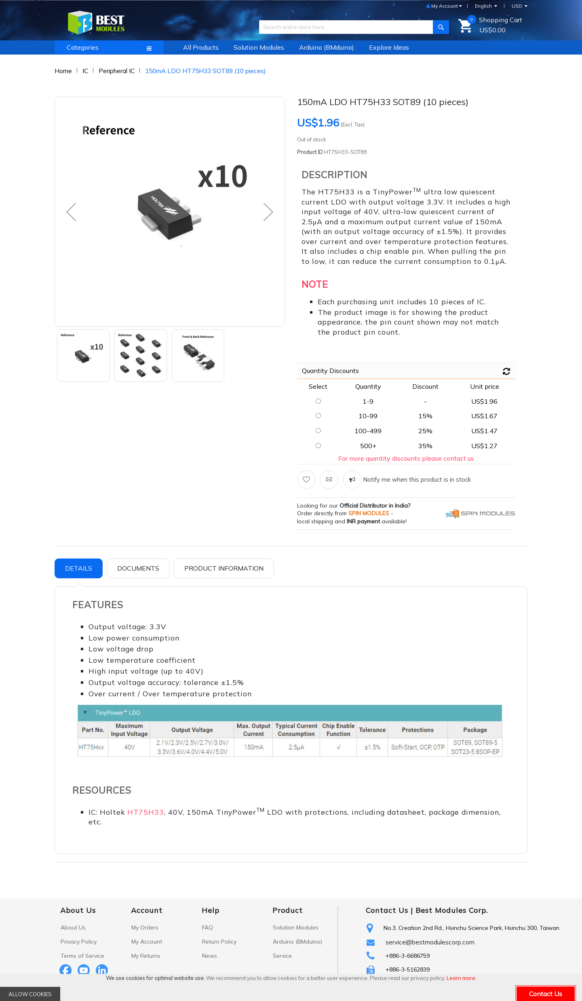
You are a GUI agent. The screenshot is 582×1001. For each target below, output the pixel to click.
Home (63, 71)
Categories (83, 47)
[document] (291, 987)
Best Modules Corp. (451, 910)
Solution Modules (295, 927)
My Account (146, 941)
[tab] (79, 568)
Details (78, 568)
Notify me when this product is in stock (416, 479)
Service (282, 955)
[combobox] (351, 27)
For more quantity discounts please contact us (406, 458)
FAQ (207, 927)
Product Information (224, 568)
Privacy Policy (79, 941)
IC (85, 71)
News (209, 955)
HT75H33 (145, 811)
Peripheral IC (117, 71)
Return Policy (219, 941)
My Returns (145, 955)
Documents (138, 568)
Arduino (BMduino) (297, 941)
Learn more (461, 978)
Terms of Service (82, 955)
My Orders (144, 927)
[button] (71, 212)
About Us (73, 927)
